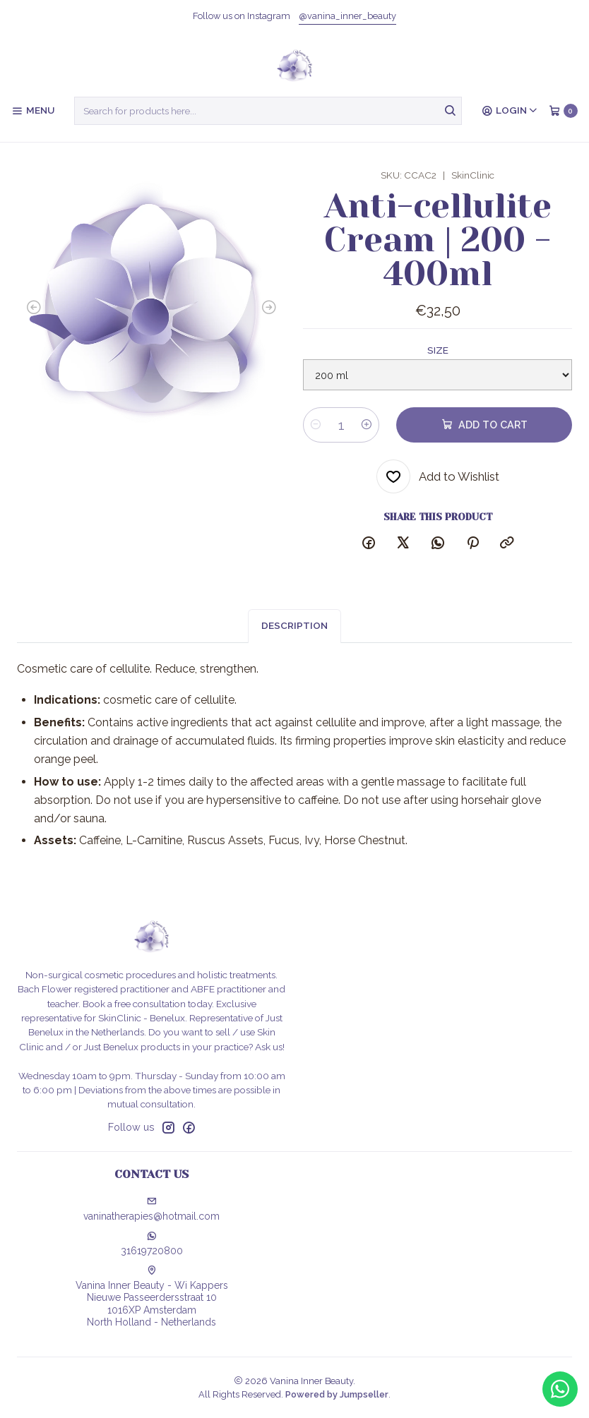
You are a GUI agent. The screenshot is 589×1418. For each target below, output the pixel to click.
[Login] (510, 111)
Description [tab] (294, 634)
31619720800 (152, 1243)
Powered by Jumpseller (336, 1394)
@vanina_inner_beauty (347, 16)
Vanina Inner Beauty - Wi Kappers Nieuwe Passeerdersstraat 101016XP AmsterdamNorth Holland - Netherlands (152, 1297)
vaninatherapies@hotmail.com (151, 1209)
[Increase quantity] (367, 425)
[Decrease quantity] (316, 425)
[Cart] (563, 111)
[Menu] (32, 111)
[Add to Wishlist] (437, 476)
